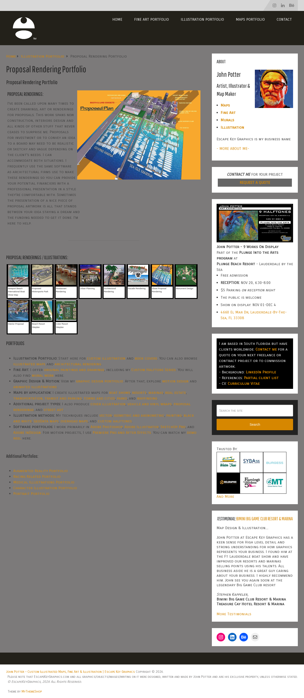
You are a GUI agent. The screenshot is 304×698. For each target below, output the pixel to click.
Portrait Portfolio (31, 493)
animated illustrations (35, 387)
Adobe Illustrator (141, 427)
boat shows (119, 392)
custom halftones (115, 421)
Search (255, 424)
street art (53, 409)
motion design (175, 381)
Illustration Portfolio (202, 19)
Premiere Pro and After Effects (122, 432)
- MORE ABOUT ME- (233, 148)
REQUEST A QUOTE (255, 182)
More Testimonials (234, 614)
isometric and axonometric (139, 415)
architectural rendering (78, 364)
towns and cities (99, 398)
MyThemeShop (32, 691)
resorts (139, 392)
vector (105, 415)
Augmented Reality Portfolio (40, 471)
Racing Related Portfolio (37, 476)
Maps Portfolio (250, 19)
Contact (284, 19)
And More (225, 496)
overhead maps (74, 421)
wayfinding (147, 398)
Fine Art (228, 112)
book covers (146, 358)
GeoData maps (46, 421)
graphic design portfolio (99, 381)
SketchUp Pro (173, 427)
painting (174, 415)
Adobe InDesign (27, 432)
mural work (43, 375)
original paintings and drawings (74, 369)
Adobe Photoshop (106, 427)
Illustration (232, 127)
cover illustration (108, 404)
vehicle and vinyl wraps (150, 404)
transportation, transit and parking (47, 398)
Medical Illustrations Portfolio (43, 482)
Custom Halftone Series (153, 369)
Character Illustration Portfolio (45, 488)
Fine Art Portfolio (151, 19)
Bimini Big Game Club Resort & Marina (264, 518)
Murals (227, 120)
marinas (155, 392)
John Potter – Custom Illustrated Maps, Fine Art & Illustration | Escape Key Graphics (70, 672)
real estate (175, 392)
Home (117, 19)
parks (122, 398)
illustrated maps (29, 364)
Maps (225, 105)
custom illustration (106, 358)
